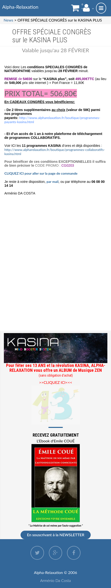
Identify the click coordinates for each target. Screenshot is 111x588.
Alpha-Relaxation (20, 7)
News (8, 20)
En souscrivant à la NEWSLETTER (55, 534)
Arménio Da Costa (55, 580)
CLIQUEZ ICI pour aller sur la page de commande (42, 173)
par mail (53, 181)
